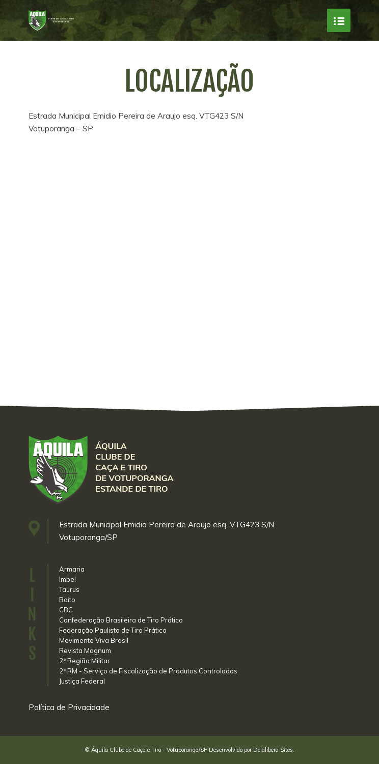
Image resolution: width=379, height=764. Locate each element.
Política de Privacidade (69, 707)
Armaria (72, 569)
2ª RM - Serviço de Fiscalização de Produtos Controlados (148, 671)
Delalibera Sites (273, 749)
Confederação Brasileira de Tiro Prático (121, 620)
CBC (66, 610)
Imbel (67, 579)
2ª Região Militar (84, 661)
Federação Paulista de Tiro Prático (113, 630)
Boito (67, 600)
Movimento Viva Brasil (93, 640)
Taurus (69, 589)
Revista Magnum (85, 650)
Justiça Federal (82, 681)
